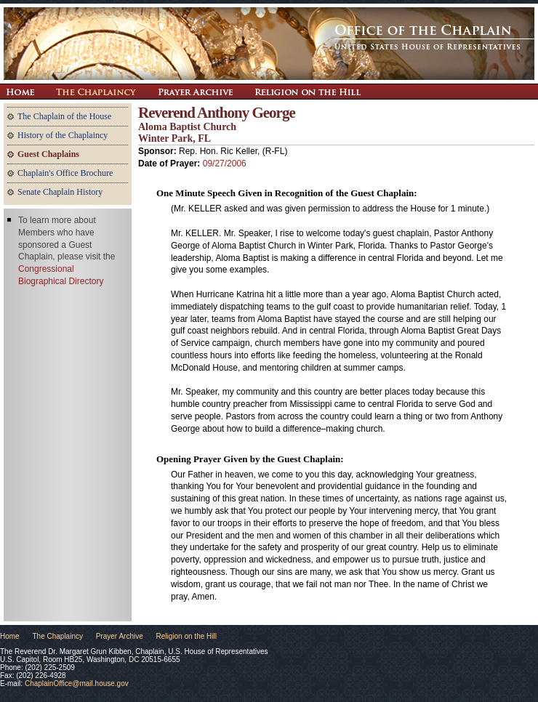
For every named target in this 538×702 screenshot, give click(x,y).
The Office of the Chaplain (269, 43)
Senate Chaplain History (60, 192)
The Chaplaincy (96, 91)
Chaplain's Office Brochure (65, 173)
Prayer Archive (195, 91)
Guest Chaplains (48, 154)
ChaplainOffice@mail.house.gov (77, 683)
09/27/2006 (224, 163)
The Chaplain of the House (64, 116)
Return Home (20, 91)
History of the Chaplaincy (62, 135)
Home (10, 636)
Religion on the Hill (307, 91)
